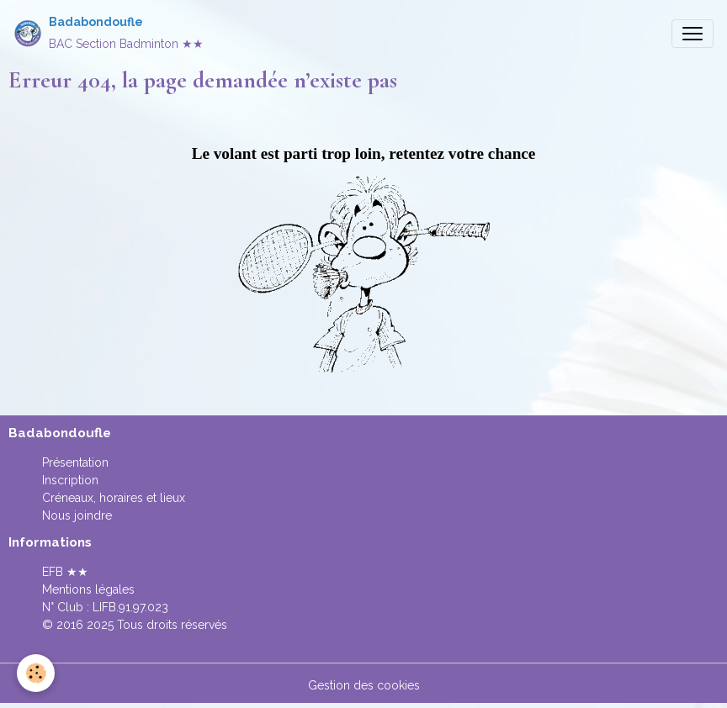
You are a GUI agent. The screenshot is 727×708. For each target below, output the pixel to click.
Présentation (75, 462)
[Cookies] (36, 673)
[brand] (108, 33)
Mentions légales (88, 589)
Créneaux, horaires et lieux (113, 498)
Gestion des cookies (364, 685)
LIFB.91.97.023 (130, 607)
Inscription (70, 480)
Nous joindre (77, 515)
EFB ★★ (65, 572)
